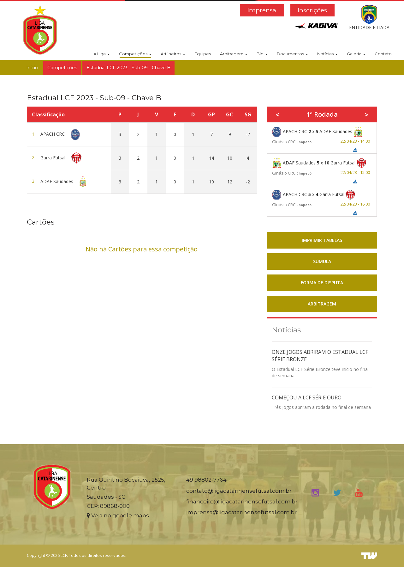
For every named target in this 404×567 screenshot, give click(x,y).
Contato (383, 53)
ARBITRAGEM (322, 304)
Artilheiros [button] (173, 53)
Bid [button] (262, 53)
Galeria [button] (356, 53)
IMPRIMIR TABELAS (322, 240)
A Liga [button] (101, 53)
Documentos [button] (292, 53)
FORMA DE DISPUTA (322, 283)
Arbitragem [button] (233, 53)
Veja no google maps (118, 515)
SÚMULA (322, 261)
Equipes (202, 53)
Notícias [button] (327, 53)
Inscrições (312, 10)
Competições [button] (135, 53)
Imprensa (261, 10)
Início (32, 68)
